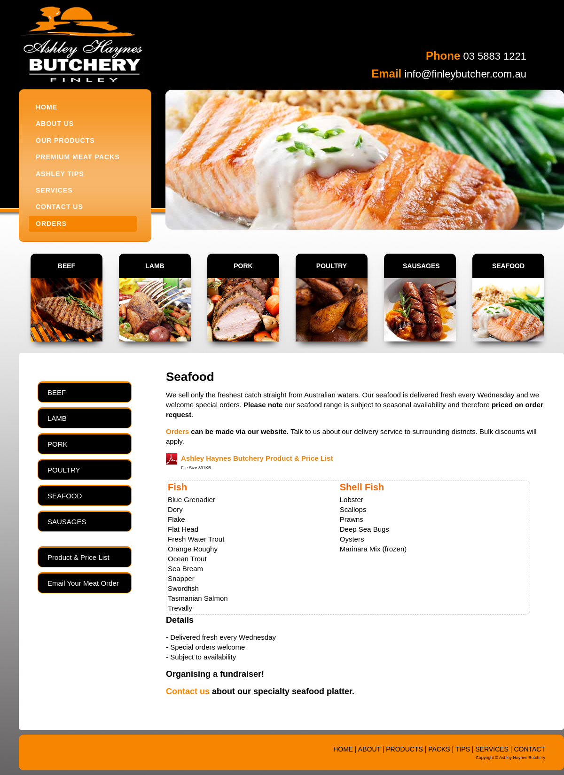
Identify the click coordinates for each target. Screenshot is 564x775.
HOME (46, 107)
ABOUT (369, 749)
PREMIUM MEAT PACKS (77, 157)
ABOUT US (55, 123)
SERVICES (54, 190)
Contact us (188, 691)
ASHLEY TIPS (60, 174)
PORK (243, 266)
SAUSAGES (421, 266)
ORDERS (51, 223)
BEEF (66, 266)
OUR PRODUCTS (65, 140)
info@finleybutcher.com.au (465, 74)
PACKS (439, 749)
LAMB (154, 266)
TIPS (462, 749)
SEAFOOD (508, 266)
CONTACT (529, 749)
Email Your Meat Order (83, 583)
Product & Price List (78, 557)
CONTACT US (59, 206)
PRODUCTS (404, 749)
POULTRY (331, 266)
